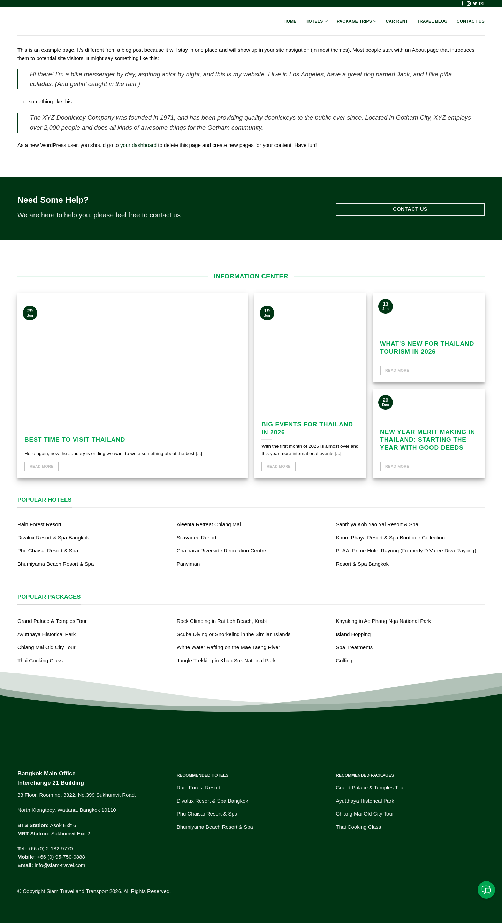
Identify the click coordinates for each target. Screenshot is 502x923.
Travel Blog (432, 21)
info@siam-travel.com (60, 865)
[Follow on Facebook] (462, 4)
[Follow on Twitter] (475, 4)
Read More (42, 466)
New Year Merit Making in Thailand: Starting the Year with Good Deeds (427, 440)
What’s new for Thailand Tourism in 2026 (427, 347)
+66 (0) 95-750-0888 (61, 857)
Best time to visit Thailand (74, 439)
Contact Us (471, 21)
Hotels (316, 21)
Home (290, 21)
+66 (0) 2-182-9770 (50, 848)
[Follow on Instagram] (469, 4)
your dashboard (138, 145)
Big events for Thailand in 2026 (307, 428)
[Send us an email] (481, 4)
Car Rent (397, 21)
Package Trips (356, 21)
